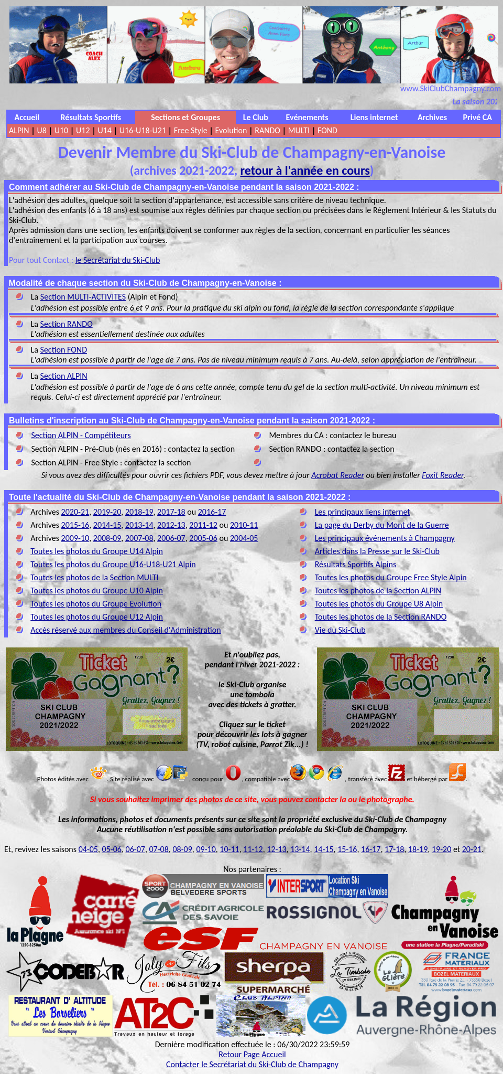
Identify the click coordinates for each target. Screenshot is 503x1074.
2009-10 (75, 538)
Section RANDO (66, 324)
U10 (61, 130)
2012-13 (171, 525)
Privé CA (477, 117)
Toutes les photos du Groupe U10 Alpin (96, 591)
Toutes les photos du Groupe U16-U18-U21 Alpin (112, 564)
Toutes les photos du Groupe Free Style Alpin (391, 577)
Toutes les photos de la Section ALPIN (378, 591)
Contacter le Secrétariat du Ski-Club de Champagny (252, 1064)
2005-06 (203, 538)
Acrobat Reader (337, 475)
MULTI (299, 130)
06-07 (135, 849)
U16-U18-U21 (142, 130)
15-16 (347, 849)
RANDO (267, 130)
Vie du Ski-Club (340, 630)
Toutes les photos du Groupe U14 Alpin (96, 551)
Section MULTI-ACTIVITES (83, 297)
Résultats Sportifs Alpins (356, 564)
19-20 (441, 849)
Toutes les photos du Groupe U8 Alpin (379, 604)
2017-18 (171, 512)
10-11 (229, 849)
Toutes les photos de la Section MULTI (94, 577)
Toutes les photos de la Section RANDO (381, 617)
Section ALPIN (64, 376)
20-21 (472, 849)
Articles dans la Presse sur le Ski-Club (377, 551)
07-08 (159, 849)
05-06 (112, 849)
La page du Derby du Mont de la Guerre (382, 525)
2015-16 (75, 525)
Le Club (255, 117)
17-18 (394, 849)
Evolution (231, 130)
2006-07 (171, 538)
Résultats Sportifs (91, 117)
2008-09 (107, 538)
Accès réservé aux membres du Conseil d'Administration (125, 630)
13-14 (300, 849)
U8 (41, 130)
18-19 (418, 849)
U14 (104, 130)
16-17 (370, 849)
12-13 (276, 849)
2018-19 (139, 512)
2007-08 (139, 538)
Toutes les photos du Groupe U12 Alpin (96, 617)
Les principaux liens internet (362, 512)
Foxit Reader (442, 475)
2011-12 (203, 525)
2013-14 (139, 525)
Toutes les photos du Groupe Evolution (95, 604)
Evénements (307, 117)
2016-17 (212, 512)
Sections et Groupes (185, 117)
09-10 (205, 849)
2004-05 (244, 538)
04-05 (88, 849)
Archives (432, 117)
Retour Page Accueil (252, 1054)
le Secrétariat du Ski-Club (117, 260)
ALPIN (19, 130)
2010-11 (244, 525)
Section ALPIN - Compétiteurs (80, 435)
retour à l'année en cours (305, 170)
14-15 (323, 849)
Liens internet (374, 117)
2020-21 (75, 512)
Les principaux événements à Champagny (385, 538)
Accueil (27, 117)
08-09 (182, 849)
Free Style (190, 130)
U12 (83, 130)
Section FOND (63, 350)
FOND (327, 130)
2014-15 (107, 525)
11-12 (253, 849)
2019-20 (107, 512)
